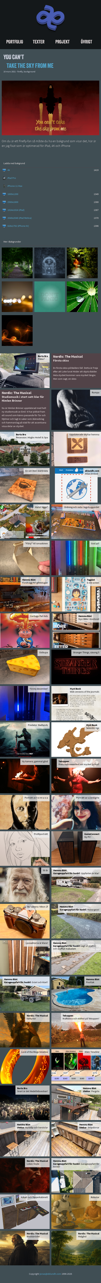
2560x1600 (12, 202)
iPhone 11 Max (14, 186)
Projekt (62, 41)
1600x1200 (12, 194)
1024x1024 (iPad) (15, 210)
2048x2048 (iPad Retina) (19, 218)
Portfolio (14, 41)
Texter (38, 41)
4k (8, 170)
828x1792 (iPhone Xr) (18, 226)
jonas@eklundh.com (50, 1274)
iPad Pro (11, 178)
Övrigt (86, 41)
